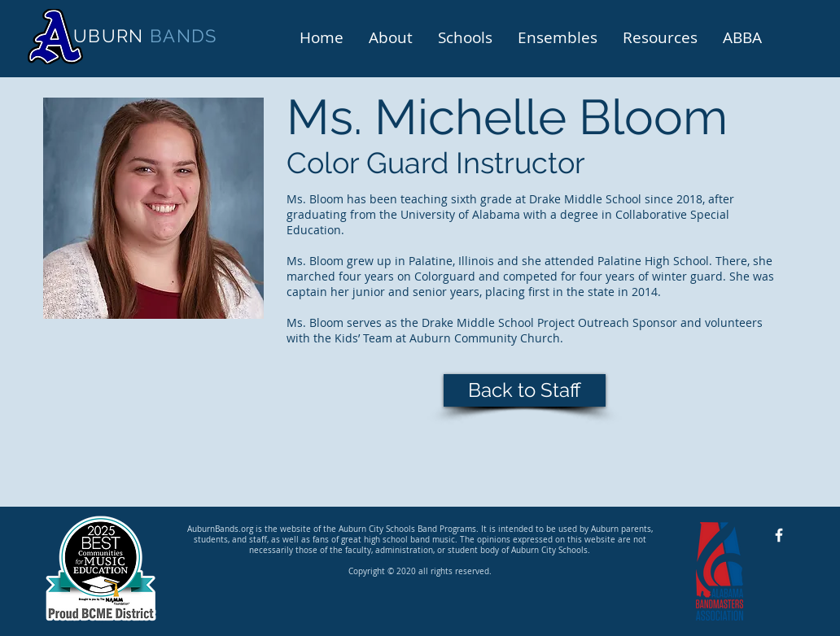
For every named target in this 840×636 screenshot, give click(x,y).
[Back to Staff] (525, 390)
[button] (391, 36)
